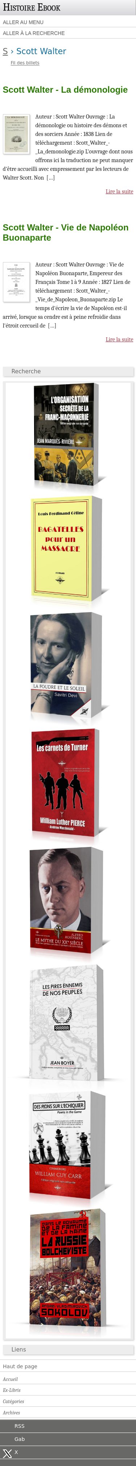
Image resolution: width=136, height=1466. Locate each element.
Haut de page (20, 1366)
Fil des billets (25, 63)
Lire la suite (119, 191)
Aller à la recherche (34, 33)
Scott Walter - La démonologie (65, 90)
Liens (19, 1349)
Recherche (26, 371)
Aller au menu (23, 22)
